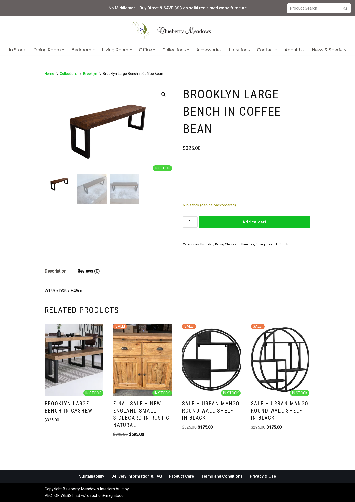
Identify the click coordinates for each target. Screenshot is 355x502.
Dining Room (265, 244)
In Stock (17, 49)
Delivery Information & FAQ (136, 476)
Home (49, 74)
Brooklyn (90, 74)
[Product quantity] (190, 222)
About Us (295, 49)
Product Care (181, 476)
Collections (69, 74)
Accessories (209, 49)
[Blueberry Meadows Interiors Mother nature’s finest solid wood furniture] (178, 30)
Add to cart (255, 222)
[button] (63, 50)
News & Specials (329, 49)
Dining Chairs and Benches (234, 244)
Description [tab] (55, 271)
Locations (239, 49)
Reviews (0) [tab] (89, 271)
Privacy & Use (263, 476)
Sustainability (91, 476)
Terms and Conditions (222, 476)
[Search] (313, 8)
